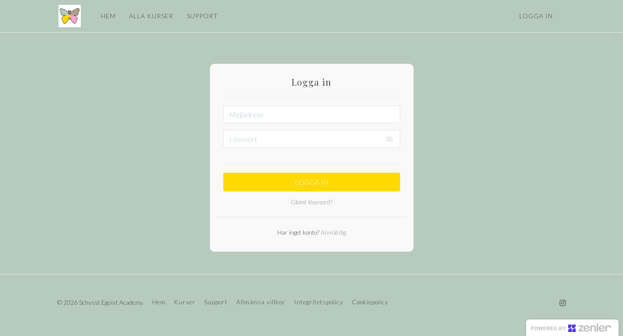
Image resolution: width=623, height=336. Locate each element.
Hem (159, 302)
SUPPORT (201, 16)
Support (216, 302)
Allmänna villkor (260, 302)
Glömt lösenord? (311, 202)
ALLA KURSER (150, 16)
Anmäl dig (332, 232)
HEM (107, 16)
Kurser (185, 302)
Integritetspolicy (318, 302)
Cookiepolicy (370, 302)
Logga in (536, 16)
